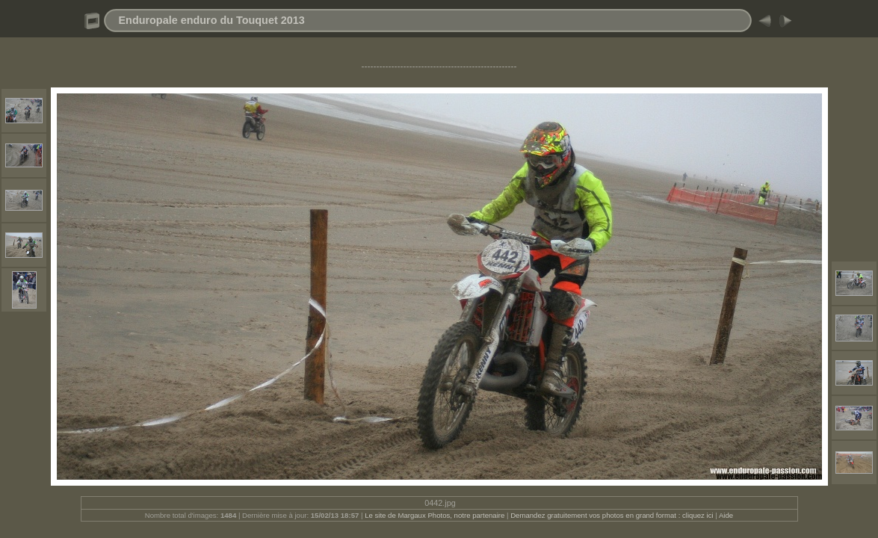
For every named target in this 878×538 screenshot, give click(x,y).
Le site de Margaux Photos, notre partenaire (436, 515)
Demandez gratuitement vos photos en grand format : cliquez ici (612, 515)
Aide (726, 515)
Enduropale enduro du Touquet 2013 (212, 20)
